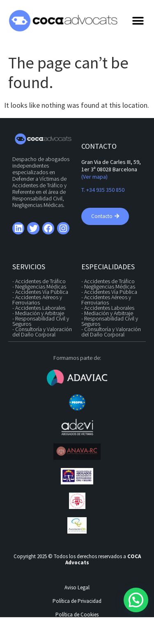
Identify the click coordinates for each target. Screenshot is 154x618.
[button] (138, 20)
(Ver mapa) (94, 176)
